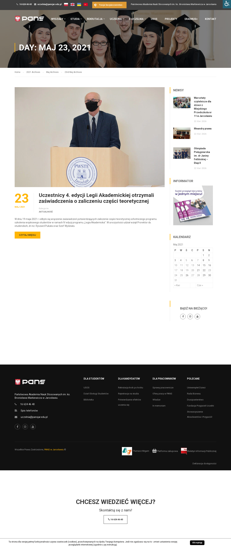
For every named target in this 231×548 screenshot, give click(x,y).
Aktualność (46, 212)
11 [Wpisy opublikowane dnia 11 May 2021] (181, 265)
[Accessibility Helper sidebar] (227, 4)
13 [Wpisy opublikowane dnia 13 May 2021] (192, 265)
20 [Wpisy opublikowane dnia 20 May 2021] (192, 270)
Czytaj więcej (27, 235)
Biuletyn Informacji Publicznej (198, 451)
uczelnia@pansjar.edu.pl (49, 4)
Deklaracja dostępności (204, 463)
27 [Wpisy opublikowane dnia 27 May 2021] (192, 275)
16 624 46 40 (25, 4)
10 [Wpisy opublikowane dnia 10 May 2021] (175, 265)
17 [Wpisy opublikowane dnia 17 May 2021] (175, 270)
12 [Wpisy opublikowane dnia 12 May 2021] (187, 265)
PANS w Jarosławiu (54, 449)
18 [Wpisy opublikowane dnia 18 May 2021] (181, 270)
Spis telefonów (29, 410)
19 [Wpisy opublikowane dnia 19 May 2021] (187, 270)
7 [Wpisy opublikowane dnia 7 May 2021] (197, 260)
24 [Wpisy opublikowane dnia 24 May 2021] (175, 275)
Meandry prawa (203, 128)
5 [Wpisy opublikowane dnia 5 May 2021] (186, 260)
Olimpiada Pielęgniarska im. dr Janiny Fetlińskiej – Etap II (202, 155)
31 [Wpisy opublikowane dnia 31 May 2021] (175, 280)
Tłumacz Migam (141, 451)
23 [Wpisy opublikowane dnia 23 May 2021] (209, 270)
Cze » (200, 285)
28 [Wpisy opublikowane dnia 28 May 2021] (198, 275)
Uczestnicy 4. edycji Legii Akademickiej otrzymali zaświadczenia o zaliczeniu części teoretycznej (96, 198)
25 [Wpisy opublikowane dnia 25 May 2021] (181, 275)
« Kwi (177, 285)
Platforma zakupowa (165, 451)
